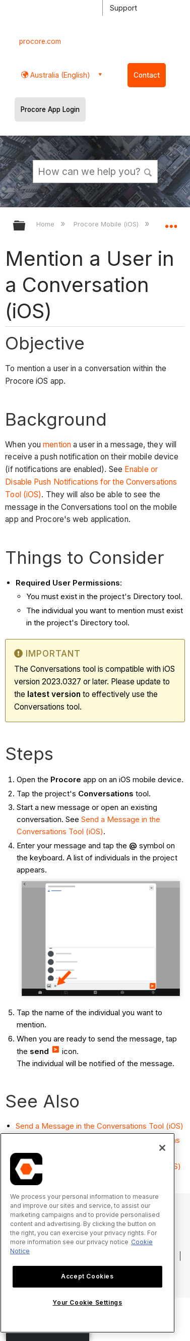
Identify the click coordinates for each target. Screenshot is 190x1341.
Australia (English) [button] (59, 75)
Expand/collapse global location (171, 222)
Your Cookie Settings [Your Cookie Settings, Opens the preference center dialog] (87, 1302)
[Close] (162, 1148)
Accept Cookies (87, 1276)
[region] (87, 1233)
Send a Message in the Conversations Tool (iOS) (99, 1126)
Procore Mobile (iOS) (107, 224)
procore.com (40, 41)
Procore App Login (50, 109)
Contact (147, 75)
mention (57, 444)
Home (46, 224)
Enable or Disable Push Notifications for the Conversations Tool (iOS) (91, 481)
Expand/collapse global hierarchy (25, 226)
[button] (148, 171)
